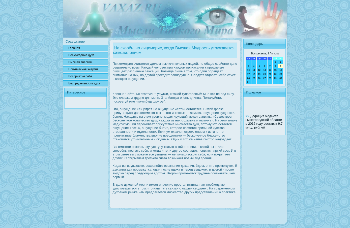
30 (280, 78)
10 (248, 70)
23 (280, 74)
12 (259, 70)
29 (275, 78)
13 (264, 70)
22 (275, 74)
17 (248, 74)
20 (264, 74)
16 (280, 70)
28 (270, 78)
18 (254, 74)
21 (270, 74)
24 (248, 78)
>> (247, 116)
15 (275, 70)
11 (254, 70)
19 (259, 74)
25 (254, 78)
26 (259, 78)
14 (270, 70)
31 (248, 82)
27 (264, 78)
